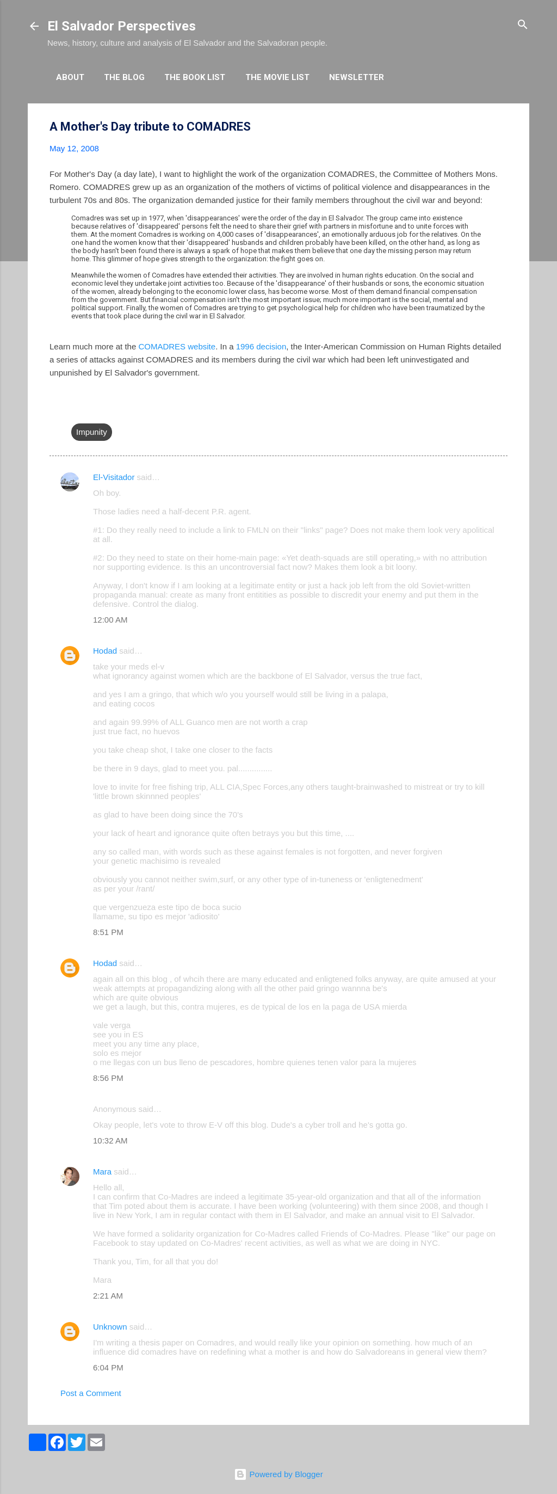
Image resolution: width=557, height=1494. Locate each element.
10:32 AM (110, 1140)
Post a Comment (90, 1393)
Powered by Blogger (278, 1474)
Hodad (105, 650)
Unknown (110, 1326)
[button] (501, 127)
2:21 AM (108, 1295)
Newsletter (356, 77)
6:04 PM (108, 1367)
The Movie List (277, 77)
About (70, 77)
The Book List (194, 77)
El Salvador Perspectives (121, 26)
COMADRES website (176, 346)
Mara (102, 1171)
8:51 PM (108, 932)
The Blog (124, 77)
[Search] (522, 25)
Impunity (91, 431)
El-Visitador (113, 477)
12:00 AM (110, 619)
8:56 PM (108, 1078)
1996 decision (261, 346)
